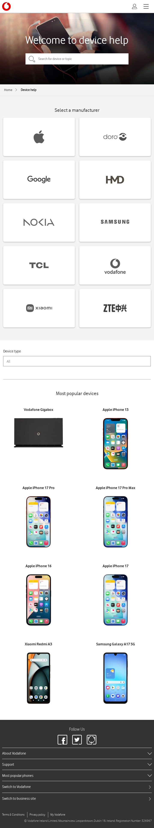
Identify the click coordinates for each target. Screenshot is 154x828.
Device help (28, 90)
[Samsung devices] (115, 222)
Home (8, 90)
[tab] (77, 787)
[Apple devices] (39, 137)
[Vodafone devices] (115, 265)
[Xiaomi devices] (39, 308)
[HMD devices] (115, 179)
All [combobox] (8, 361)
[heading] (77, 753)
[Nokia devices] (39, 222)
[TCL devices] (39, 265)
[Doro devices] (115, 137)
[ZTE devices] (115, 308)
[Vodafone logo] (6, 6)
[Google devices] (39, 179)
